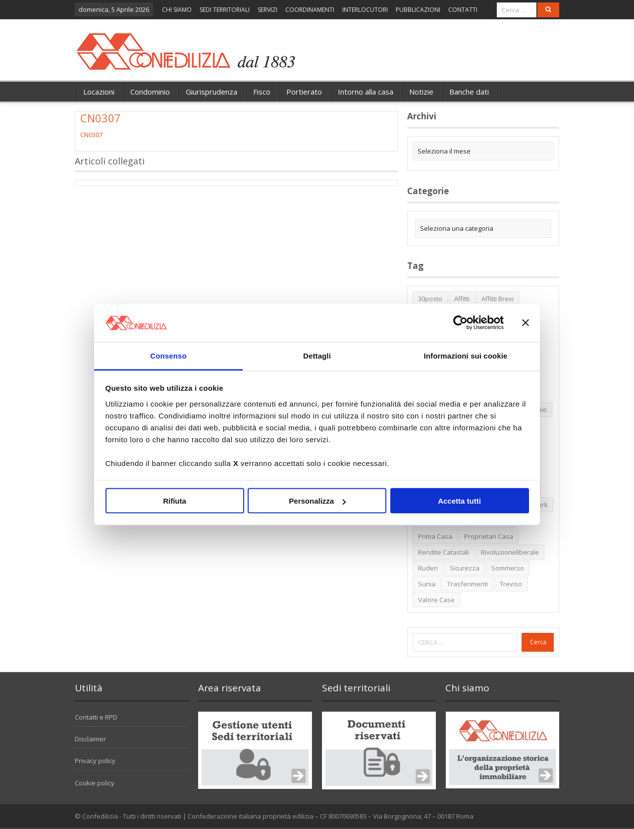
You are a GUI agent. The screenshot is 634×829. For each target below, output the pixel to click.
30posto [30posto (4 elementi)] (430, 298)
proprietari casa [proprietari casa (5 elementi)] (488, 536)
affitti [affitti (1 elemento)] (462, 298)
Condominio (150, 92)
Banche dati (469, 92)
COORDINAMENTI (309, 9)
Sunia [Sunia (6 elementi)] (426, 583)
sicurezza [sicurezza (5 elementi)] (464, 568)
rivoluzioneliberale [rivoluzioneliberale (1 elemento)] (510, 552)
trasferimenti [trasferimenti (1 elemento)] (467, 583)
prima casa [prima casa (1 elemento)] (435, 536)
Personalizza (317, 501)
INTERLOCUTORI (365, 9)
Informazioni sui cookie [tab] (466, 355)
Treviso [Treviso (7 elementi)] (511, 583)
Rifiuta (174, 501)
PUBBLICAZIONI (418, 9)
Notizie (421, 92)
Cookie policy (94, 782)
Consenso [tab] (168, 355)
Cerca (538, 642)
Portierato (304, 92)
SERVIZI (267, 9)
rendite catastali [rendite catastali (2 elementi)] (443, 552)
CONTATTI (462, 9)
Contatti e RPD (96, 717)
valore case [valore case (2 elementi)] (436, 599)
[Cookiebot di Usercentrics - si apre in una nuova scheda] (460, 322)
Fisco (261, 92)
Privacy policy (95, 760)
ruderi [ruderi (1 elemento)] (428, 568)
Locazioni (98, 92)
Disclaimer (90, 738)
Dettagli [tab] (317, 355)
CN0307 (91, 134)
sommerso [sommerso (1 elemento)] (507, 568)
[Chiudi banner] (525, 322)
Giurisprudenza (211, 92)
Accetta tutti (459, 501)
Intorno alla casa (365, 92)
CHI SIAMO (177, 9)
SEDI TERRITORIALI (225, 9)
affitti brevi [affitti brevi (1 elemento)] (497, 298)
